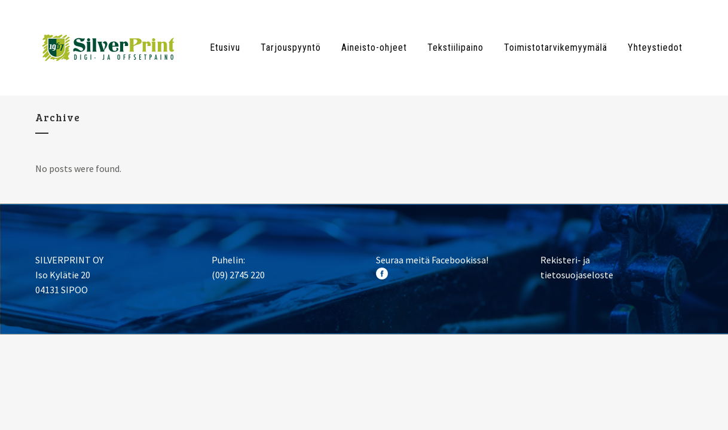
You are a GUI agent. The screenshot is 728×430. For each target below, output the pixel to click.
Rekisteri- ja (565, 260)
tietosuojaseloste (576, 275)
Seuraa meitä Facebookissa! (432, 260)
